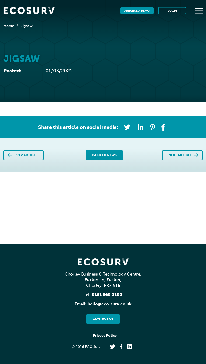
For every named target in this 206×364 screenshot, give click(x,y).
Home (8, 26)
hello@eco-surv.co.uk (109, 304)
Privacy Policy (105, 335)
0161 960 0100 (107, 294)
